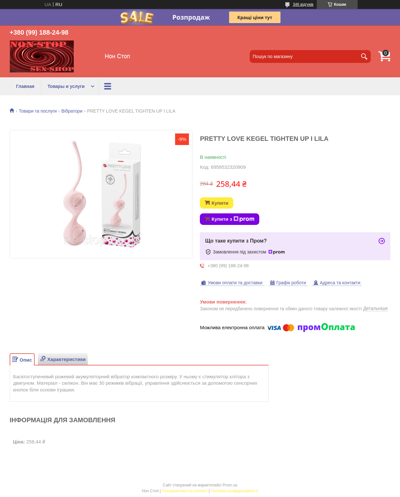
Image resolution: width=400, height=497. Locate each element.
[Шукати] (364, 56)
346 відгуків (303, 4)
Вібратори (71, 111)
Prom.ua (230, 485)
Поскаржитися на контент (185, 491)
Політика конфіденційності (234, 491)
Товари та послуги (38, 111)
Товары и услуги (66, 86)
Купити (219, 203)
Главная (25, 86)
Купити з (232, 219)
